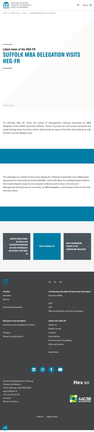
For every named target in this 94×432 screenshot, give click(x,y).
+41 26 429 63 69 (11, 394)
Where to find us (10, 401)
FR (49, 282)
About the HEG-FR (57, 320)
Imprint (39, 416)
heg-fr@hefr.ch (10, 391)
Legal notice (52, 416)
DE (55, 282)
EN (60, 282)
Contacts (7, 398)
